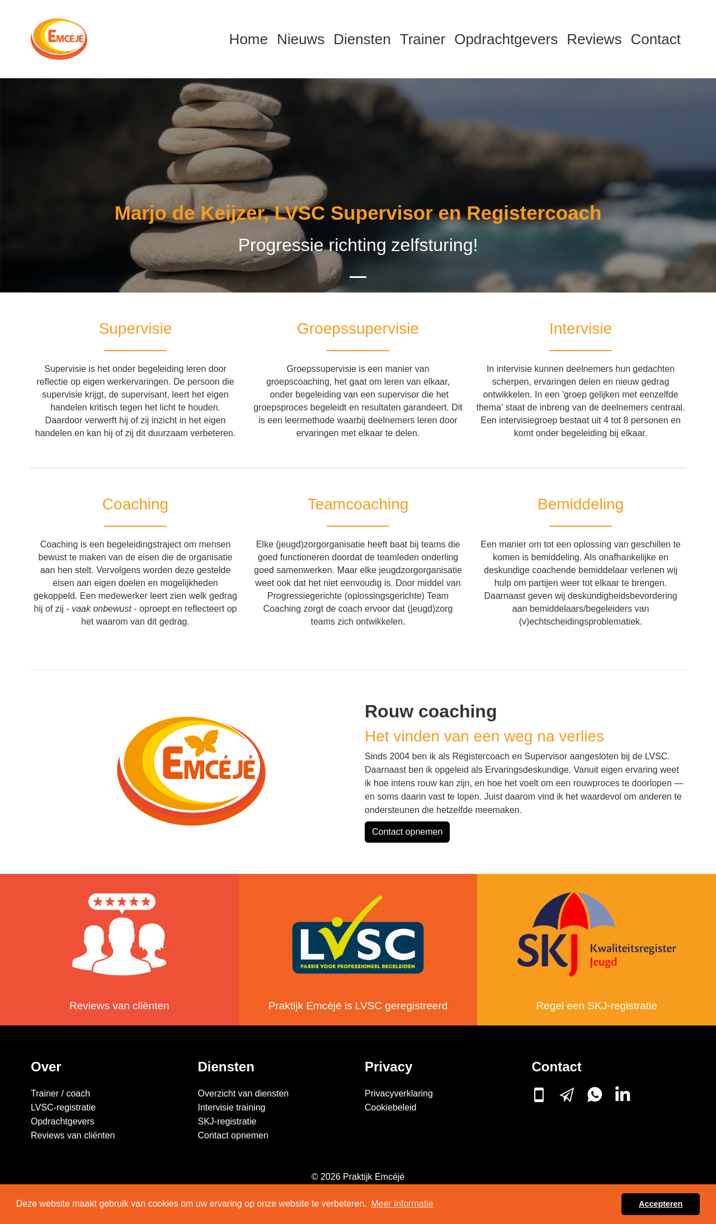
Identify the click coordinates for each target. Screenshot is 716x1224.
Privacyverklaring (399, 1093)
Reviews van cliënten (119, 1006)
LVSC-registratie (63, 1107)
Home (248, 39)
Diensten (362, 39)
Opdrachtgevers (506, 39)
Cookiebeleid (391, 1107)
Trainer (422, 39)
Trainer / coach (60, 1093)
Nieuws (300, 39)
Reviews (594, 39)
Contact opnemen (407, 832)
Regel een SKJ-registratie (596, 1006)
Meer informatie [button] (402, 1203)
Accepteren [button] (660, 1203)
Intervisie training (232, 1107)
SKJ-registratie (227, 1121)
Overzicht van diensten (243, 1093)
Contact (655, 39)
